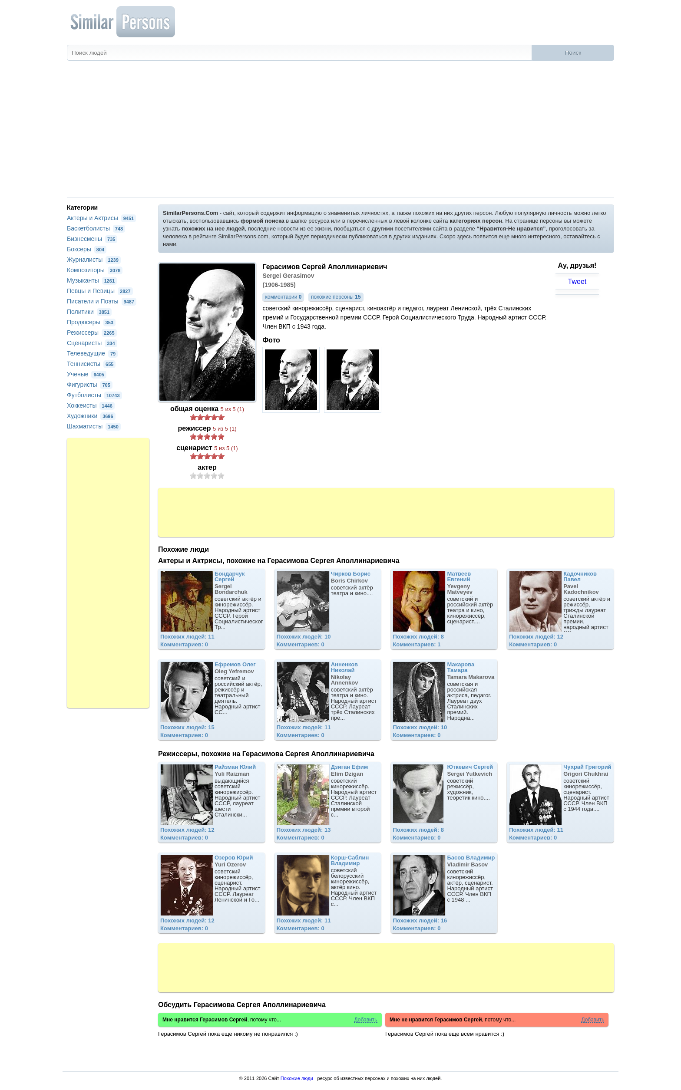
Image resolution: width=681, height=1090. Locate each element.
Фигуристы (89, 384)
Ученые (86, 374)
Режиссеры (92, 332)
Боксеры (86, 249)
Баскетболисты (96, 228)
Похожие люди (297, 1078)
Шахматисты (94, 426)
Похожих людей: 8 (418, 636)
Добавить (365, 1020)
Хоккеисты (91, 405)
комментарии (283, 297)
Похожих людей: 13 (304, 830)
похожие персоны (336, 297)
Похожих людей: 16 (420, 920)
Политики (89, 311)
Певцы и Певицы (100, 290)
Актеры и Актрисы (101, 217)
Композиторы (94, 270)
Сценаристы (92, 342)
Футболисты (94, 395)
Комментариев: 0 (184, 644)
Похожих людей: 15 (187, 727)
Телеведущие (92, 353)
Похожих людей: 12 (536, 636)
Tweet (577, 281)
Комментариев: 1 (416, 644)
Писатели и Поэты (101, 301)
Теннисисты (91, 363)
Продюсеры (91, 322)
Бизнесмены (92, 238)
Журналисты (94, 259)
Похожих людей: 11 (187, 636)
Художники (91, 415)
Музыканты (92, 280)
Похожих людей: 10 (304, 636)
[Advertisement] (340, 132)
